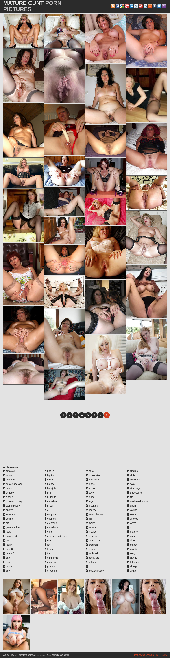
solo (131, 484)
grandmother (11, 527)
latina (90, 497)
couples (50, 518)
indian (7, 544)
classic (8, 497)
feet (48, 544)
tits (130, 497)
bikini (49, 479)
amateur (9, 471)
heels (90, 471)
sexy (131, 553)
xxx (130, 527)
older (131, 540)
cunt (48, 531)
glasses (50, 562)
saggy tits (92, 557)
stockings (133, 488)
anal (7, 557)
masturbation (94, 514)
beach (49, 471)
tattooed (133, 562)
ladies (90, 488)
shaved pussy (95, 570)
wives (131, 523)
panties (91, 536)
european (9, 514)
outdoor (132, 544)
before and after (13, 484)
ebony (8, 510)
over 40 (8, 553)
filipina (49, 549)
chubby (8, 492)
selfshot (91, 562)
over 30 (8, 549)
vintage (132, 566)
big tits (49, 475)
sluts (131, 475)
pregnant (92, 544)
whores (132, 518)
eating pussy (11, 505)
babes (8, 566)
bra (48, 492)
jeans (90, 484)
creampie (51, 523)
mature (132, 531)
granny (50, 566)
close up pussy (12, 501)
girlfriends (51, 557)
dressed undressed (56, 536)
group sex (51, 570)
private (132, 549)
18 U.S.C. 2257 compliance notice (53, 655)
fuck (48, 553)
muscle (91, 527)
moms (90, 523)
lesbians (92, 505)
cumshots (51, 527)
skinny (132, 557)
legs (89, 501)
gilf (6, 523)
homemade (10, 536)
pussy (90, 549)
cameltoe (51, 501)
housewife (93, 475)
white (131, 570)
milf (89, 518)
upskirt (132, 505)
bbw (6, 570)
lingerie (91, 510)
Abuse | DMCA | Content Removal (19, 655)
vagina (132, 510)
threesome (134, 492)
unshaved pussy (137, 501)
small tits (133, 479)
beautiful (9, 479)
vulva (131, 514)
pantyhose (93, 540)
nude (131, 536)
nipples (91, 531)
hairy (7, 531)
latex (90, 492)
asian (7, 475)
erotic (49, 540)
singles (132, 471)
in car (49, 505)
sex (89, 566)
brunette (50, 497)
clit (47, 510)
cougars (50, 514)
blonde (50, 484)
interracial (92, 479)
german (8, 518)
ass (6, 562)
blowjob (50, 488)
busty (7, 488)
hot (6, 540)
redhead (92, 553)
